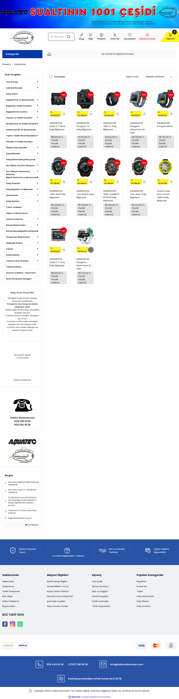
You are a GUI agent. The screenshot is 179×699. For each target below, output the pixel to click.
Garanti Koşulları (100, 596)
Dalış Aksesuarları (145, 596)
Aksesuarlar (12, 195)
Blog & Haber (8, 606)
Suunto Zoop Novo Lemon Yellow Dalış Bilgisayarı (163, 196)
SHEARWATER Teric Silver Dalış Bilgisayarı (138, 195)
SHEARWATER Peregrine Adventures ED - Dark (138, 128)
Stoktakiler (59, 76)
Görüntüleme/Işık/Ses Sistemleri (22, 231)
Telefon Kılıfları (14, 267)
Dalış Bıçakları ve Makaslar (19, 189)
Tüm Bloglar (31, 525)
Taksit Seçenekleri (101, 606)
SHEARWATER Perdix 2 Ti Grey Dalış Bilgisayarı (57, 263)
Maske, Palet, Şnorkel (16, 147)
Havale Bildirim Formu (58, 586)
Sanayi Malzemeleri (16, 225)
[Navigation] (87, 36)
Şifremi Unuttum (100, 586)
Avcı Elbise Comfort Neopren (20, 165)
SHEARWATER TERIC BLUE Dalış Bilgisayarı (57, 195)
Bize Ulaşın (7, 596)
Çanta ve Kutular (14, 219)
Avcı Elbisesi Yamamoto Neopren (18, 172)
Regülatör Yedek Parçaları (19, 106)
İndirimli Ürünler (14, 88)
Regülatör (141, 581)
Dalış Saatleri (20, 64)
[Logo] (22, 37)
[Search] (59, 37)
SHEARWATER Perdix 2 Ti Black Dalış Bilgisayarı (57, 126)
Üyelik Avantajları (100, 601)
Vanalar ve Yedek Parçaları (19, 141)
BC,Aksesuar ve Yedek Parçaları (21, 123)
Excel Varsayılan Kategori (18, 279)
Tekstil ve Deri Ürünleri (17, 261)
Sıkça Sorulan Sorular (57, 606)
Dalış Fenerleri (13, 183)
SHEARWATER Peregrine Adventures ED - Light (84, 265)
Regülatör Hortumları (17, 112)
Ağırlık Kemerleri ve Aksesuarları (22, 177)
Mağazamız (8, 586)
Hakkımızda (8, 581)
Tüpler (140, 591)
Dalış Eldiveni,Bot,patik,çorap (20, 159)
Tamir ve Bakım (14, 207)
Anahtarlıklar (13, 255)
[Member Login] (111, 36)
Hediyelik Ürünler (14, 243)
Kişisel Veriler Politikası (58, 591)
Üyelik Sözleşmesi (11, 591)
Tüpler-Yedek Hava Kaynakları (21, 135)
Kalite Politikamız (10, 601)
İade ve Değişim (100, 591)
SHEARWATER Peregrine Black (164, 125)
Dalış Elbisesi (143, 601)
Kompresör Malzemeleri (18, 237)
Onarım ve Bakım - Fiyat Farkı (21, 273)
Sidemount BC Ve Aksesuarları (21, 129)
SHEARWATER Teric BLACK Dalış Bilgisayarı (85, 195)
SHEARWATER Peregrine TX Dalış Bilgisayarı (83, 126)
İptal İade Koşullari (56, 601)
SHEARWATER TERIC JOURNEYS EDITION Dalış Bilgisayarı (111, 196)
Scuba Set (142, 586)
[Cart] (167, 37)
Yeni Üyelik (97, 581)
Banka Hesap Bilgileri (57, 581)
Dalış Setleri (12, 94)
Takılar (9, 249)
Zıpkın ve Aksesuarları (17, 213)
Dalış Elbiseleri (13, 153)
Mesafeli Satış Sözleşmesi (60, 596)
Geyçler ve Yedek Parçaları (19, 118)
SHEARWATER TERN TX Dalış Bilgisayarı (110, 126)
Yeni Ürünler (12, 82)
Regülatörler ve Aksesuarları (20, 100)
